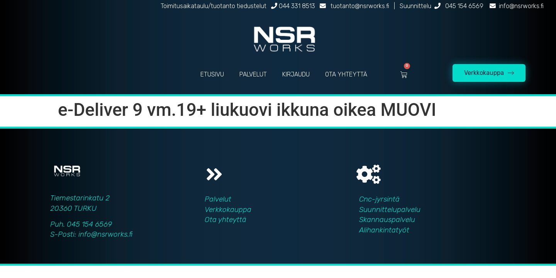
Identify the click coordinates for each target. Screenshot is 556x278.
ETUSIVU (212, 74)
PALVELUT (253, 74)
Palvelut (218, 199)
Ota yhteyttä (225, 219)
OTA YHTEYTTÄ (346, 74)
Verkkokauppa (228, 209)
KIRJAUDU (296, 74)
